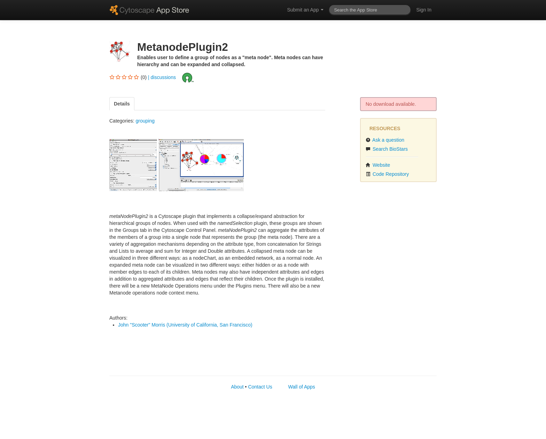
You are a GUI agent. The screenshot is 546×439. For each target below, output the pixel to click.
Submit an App (305, 10)
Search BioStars (387, 149)
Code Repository (387, 174)
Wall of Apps (301, 387)
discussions (163, 77)
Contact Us (260, 387)
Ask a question (385, 140)
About (237, 387)
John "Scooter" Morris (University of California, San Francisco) (185, 325)
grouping (145, 121)
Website (378, 165)
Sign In (423, 10)
